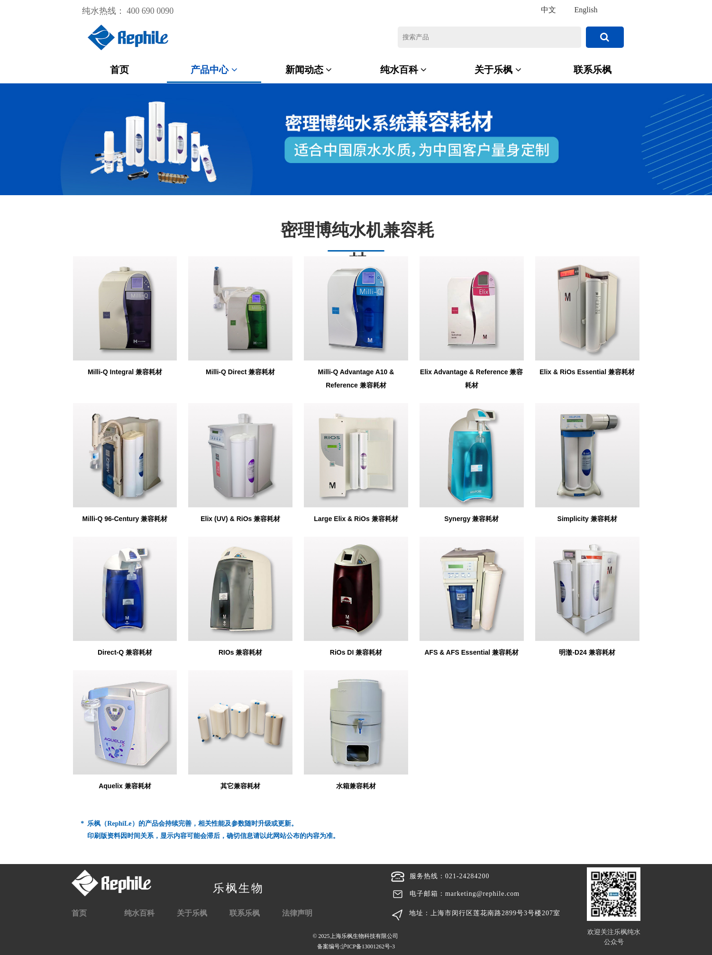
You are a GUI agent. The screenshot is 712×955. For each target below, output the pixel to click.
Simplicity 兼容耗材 (587, 519)
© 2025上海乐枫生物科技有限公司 (356, 942)
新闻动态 (308, 69)
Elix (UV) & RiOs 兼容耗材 (240, 519)
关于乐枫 (498, 69)
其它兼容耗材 (240, 786)
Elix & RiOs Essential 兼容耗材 (587, 372)
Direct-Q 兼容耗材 (125, 652)
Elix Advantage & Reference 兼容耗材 (471, 378)
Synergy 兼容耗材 (471, 519)
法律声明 (297, 913)
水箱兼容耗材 (356, 786)
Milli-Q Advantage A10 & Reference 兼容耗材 (356, 378)
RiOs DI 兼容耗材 (356, 652)
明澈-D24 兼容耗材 (587, 652)
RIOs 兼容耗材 (241, 652)
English (586, 10)
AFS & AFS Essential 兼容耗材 (471, 652)
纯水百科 (403, 69)
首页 (119, 69)
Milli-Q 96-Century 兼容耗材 (125, 519)
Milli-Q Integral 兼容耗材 (125, 372)
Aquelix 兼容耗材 (125, 786)
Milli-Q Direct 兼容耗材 (240, 372)
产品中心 (214, 69)
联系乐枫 (593, 69)
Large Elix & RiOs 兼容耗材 (356, 519)
